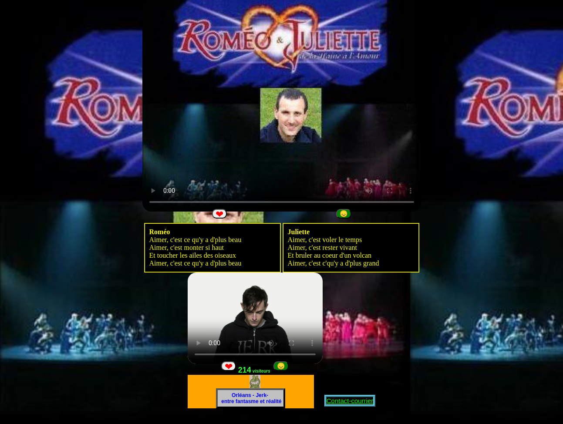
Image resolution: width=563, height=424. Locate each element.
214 (255, 370)
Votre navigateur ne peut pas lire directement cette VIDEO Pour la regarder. (281, 106)
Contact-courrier (350, 400)
